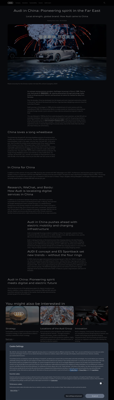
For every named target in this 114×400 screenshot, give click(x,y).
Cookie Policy (73, 370)
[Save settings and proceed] (74, 396)
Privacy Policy (82, 370)
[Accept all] (94, 396)
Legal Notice (95, 370)
